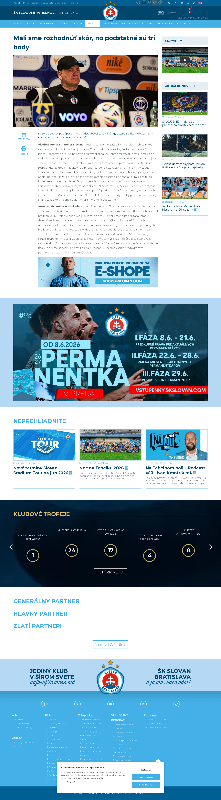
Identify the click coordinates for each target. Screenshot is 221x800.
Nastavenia (146, 770)
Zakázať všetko (146, 777)
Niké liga (180, 117)
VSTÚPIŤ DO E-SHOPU (158, 719)
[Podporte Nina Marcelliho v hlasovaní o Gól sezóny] (185, 188)
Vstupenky (36, 453)
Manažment (53, 739)
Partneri (51, 755)
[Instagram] (188, 3)
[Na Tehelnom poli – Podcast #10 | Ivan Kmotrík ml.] (177, 440)
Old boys (52, 731)
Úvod (18, 23)
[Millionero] (135, 621)
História (51, 719)
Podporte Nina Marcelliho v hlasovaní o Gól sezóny (181, 208)
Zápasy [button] (77, 23)
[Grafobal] (85, 621)
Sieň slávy (52, 727)
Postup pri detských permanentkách (123, 750)
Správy (93, 23)
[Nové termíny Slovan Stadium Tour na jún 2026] (44, 440)
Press (26, 3)
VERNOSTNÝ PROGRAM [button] (137, 23)
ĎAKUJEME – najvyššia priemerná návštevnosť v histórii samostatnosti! (184, 123)
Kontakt (51, 743)
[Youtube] (181, 3)
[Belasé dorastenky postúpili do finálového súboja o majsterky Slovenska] (185, 145)
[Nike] (110, 608)
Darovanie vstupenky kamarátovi (90, 761)
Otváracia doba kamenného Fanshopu (157, 725)
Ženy (179, 160)
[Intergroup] (85, 633)
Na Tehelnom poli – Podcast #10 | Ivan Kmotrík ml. (175, 460)
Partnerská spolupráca (58, 759)
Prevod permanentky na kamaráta (126, 742)
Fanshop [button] (183, 23)
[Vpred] (210, 547)
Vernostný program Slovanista (90, 753)
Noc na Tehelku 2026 (103, 458)
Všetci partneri (110, 644)
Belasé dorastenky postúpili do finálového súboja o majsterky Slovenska (183, 165)
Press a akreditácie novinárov (57, 749)
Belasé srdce (61, 3)
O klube (51, 735)
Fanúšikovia (102, 453)
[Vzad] (10, 547)
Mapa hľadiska (87, 743)
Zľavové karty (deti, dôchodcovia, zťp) (89, 733)
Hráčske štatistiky (22, 727)
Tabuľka (18, 746)
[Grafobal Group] (135, 633)
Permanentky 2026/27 (91, 723)
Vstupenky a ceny (89, 719)
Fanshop (73, 3)
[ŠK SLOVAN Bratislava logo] (110, 10)
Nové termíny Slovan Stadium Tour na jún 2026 (42, 460)
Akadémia (110, 23)
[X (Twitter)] (175, 3)
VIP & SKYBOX (87, 727)
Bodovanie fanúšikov (124, 756)
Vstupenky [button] (47, 23)
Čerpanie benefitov (123, 760)
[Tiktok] (194, 3)
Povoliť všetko (146, 785)
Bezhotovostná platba (91, 739)
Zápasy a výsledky (23, 742)
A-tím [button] (63, 23)
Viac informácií (68, 782)
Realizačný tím (21, 723)
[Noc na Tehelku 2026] (110, 440)
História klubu (110, 572)
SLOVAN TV (165, 23)
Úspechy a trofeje (56, 723)
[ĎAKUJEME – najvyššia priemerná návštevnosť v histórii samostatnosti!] (185, 103)
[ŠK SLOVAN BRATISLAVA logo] (60, 13)
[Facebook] (169, 3)
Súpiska (18, 719)
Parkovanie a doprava (91, 747)
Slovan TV (167, 453)
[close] (158, 761)
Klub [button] (30, 23)
